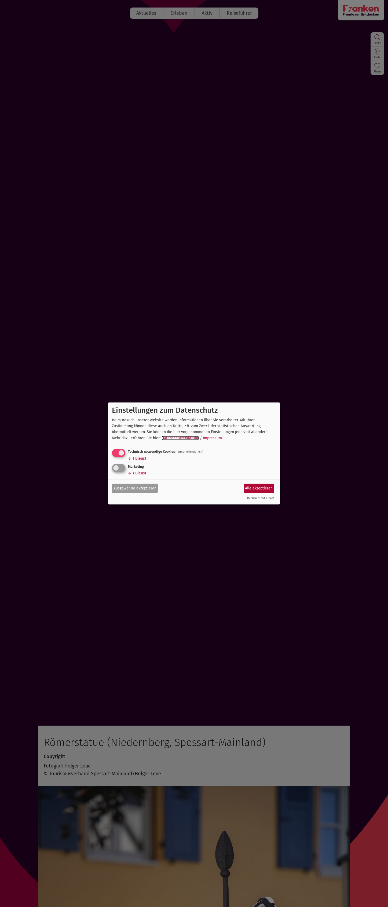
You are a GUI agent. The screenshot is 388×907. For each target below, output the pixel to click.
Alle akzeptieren (259, 488)
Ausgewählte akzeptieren (135, 488)
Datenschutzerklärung (180, 438)
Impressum (212, 438)
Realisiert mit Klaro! (260, 498)
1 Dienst (137, 458)
